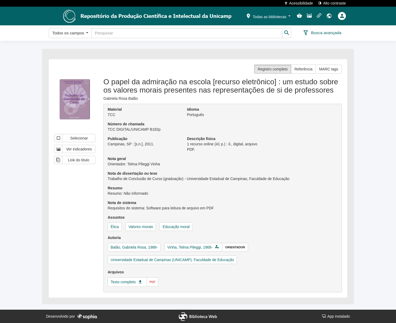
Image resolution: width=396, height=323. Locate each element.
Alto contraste (332, 3)
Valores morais (140, 227)
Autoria (114, 238)
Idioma (193, 109)
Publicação (117, 139)
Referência (303, 69)
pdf (152, 282)
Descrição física (201, 139)
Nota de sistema (122, 203)
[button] (268, 16)
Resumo (115, 188)
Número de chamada (126, 124)
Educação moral (176, 227)
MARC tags (328, 69)
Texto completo (123, 282)
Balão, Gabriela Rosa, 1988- (134, 247)
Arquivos (116, 272)
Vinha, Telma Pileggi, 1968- (190, 247)
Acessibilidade (298, 3)
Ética (115, 227)
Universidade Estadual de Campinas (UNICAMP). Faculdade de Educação (172, 260)
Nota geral (117, 159)
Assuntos (116, 217)
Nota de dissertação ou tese (132, 173)
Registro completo (273, 69)
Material (115, 109)
